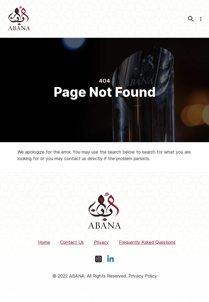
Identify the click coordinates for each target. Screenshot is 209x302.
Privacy (101, 242)
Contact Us (72, 242)
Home (44, 242)
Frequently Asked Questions (147, 242)
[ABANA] (19, 18)
